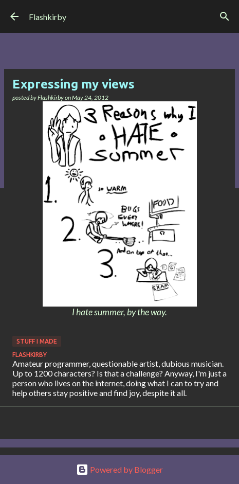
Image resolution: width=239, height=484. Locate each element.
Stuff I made (36, 341)
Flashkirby (47, 17)
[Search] (224, 16)
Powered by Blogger (119, 469)
